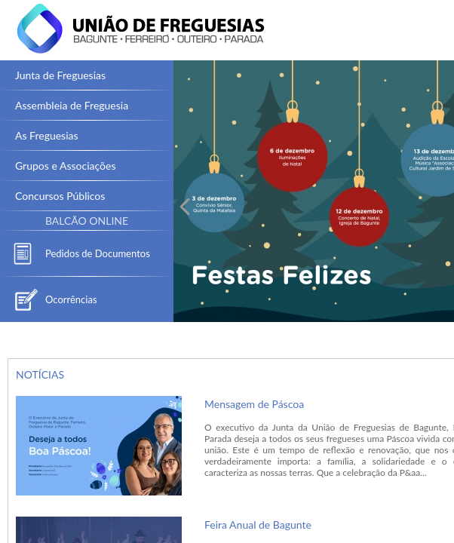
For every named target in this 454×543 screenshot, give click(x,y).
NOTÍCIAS (40, 374)
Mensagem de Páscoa (254, 403)
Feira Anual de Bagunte (257, 524)
